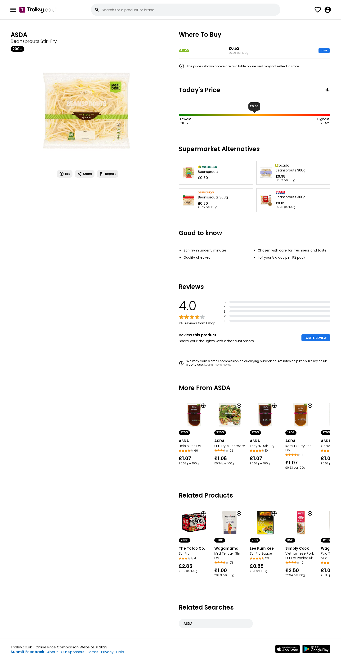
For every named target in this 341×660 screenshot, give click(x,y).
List (64, 173)
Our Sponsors (72, 651)
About (52, 651)
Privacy (107, 651)
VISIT (324, 50)
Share (84, 173)
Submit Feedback (27, 651)
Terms (92, 651)
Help (120, 651)
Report (107, 173)
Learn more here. (217, 364)
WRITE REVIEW (316, 338)
